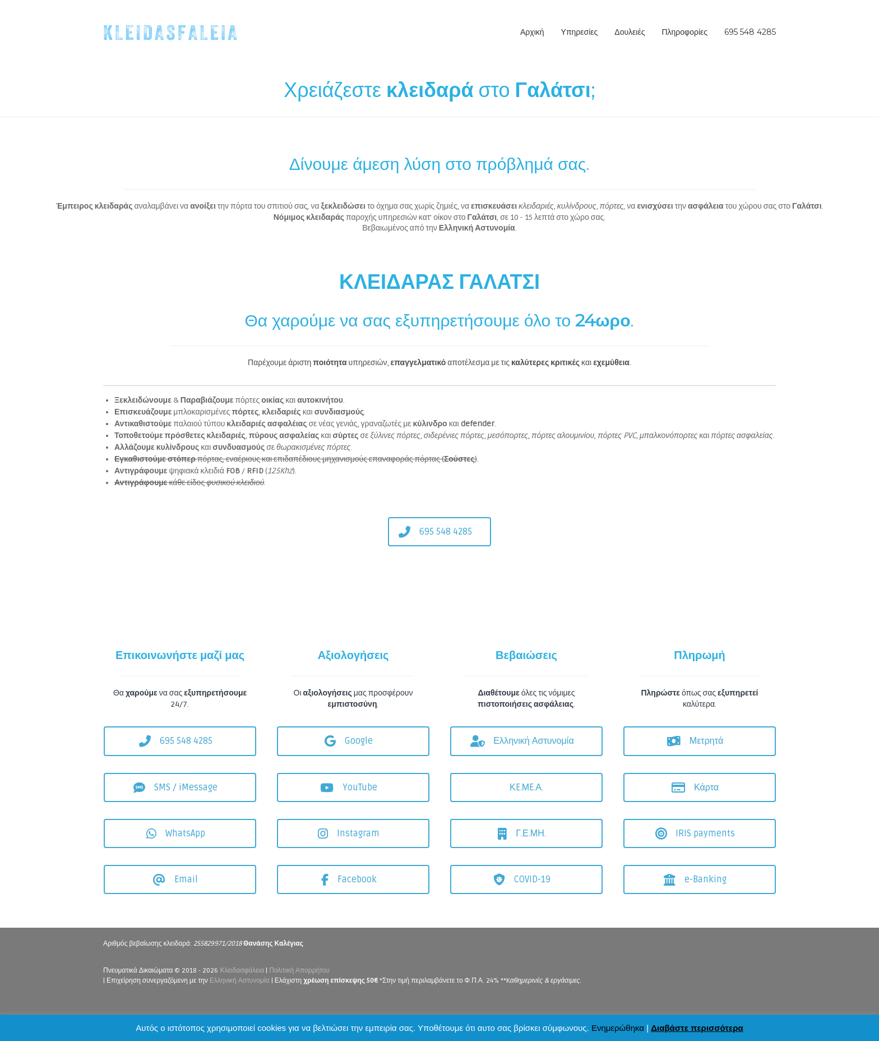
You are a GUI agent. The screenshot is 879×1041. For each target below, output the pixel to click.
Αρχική (532, 32)
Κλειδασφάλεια (242, 970)
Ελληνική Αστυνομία (240, 980)
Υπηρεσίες (579, 32)
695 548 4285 (750, 32)
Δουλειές (629, 32)
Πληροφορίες (684, 32)
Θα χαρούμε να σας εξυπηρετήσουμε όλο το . (440, 320)
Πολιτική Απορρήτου (299, 970)
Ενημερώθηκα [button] (617, 1028)
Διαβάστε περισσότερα (697, 1028)
